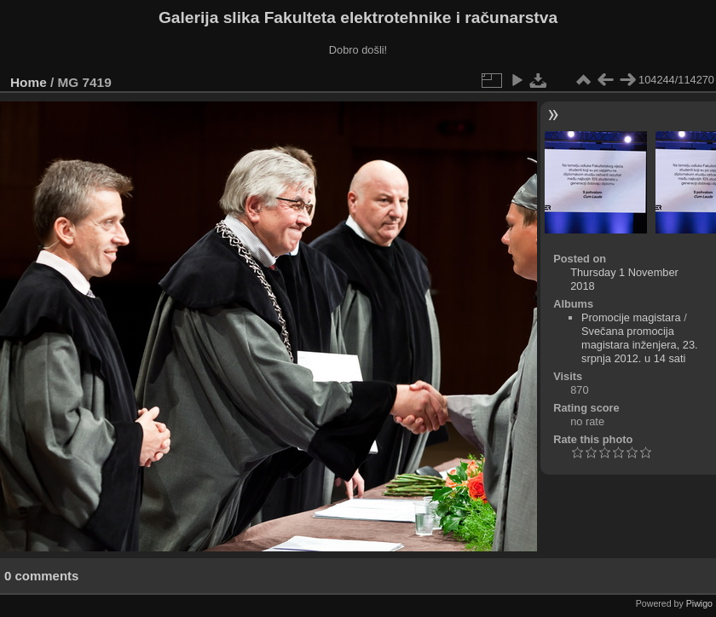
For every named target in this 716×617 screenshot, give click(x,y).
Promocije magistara (631, 317)
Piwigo (699, 603)
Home (28, 82)
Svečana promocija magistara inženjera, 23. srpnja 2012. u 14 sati (639, 345)
